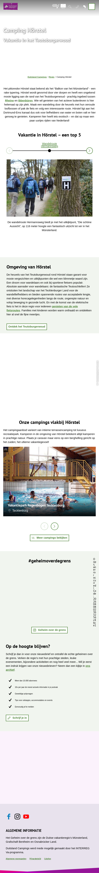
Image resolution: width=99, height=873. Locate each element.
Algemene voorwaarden (16, 858)
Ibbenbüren (25, 100)
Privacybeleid (35, 858)
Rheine (9, 100)
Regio (51, 77)
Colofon (47, 858)
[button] (27, 326)
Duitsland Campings (37, 77)
